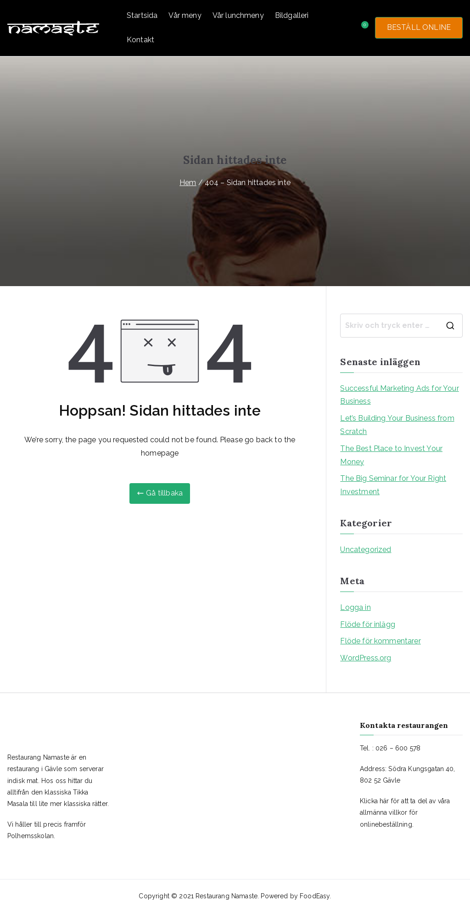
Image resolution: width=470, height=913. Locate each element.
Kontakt (140, 39)
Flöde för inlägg (367, 624)
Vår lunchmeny (238, 15)
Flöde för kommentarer (380, 641)
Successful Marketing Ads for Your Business (399, 395)
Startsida (142, 15)
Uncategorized (365, 549)
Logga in (355, 607)
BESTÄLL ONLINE (419, 27)
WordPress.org (365, 658)
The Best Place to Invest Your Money (391, 455)
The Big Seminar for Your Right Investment (393, 485)
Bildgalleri (292, 15)
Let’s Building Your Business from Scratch (397, 425)
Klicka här (374, 801)
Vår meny (184, 15)
